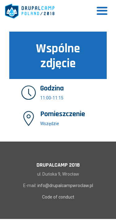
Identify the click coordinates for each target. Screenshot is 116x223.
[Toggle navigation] (102, 11)
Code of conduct (58, 197)
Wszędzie (49, 123)
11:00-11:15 (51, 97)
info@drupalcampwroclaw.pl (65, 185)
